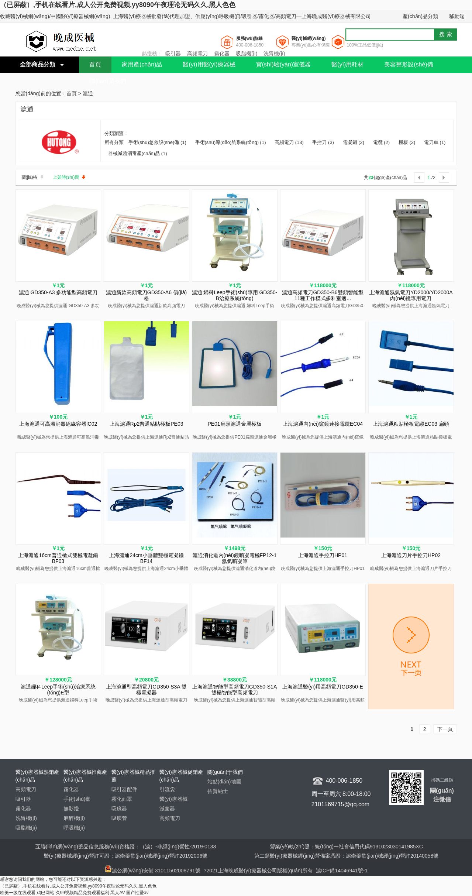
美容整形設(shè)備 (408, 64)
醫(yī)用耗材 (347, 64)
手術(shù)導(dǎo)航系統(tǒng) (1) (230, 142)
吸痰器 (119, 808)
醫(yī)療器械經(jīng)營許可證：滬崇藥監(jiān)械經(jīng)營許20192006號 (125, 856)
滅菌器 (167, 808)
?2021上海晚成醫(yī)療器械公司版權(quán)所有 (259, 870)
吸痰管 (119, 818)
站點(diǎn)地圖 (224, 782)
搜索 (446, 34)
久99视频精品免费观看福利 (82, 892)
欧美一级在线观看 (17, 892)
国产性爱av (137, 892)
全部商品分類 (37, 64)
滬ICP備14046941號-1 (342, 870)
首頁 (95, 64)
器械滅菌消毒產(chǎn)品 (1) (137, 153)
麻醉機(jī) (74, 818)
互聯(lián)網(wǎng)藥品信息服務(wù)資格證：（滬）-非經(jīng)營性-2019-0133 (125, 846)
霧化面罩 (121, 799)
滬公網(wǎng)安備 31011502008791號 (152, 870)
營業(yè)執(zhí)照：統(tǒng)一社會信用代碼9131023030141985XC (346, 846)
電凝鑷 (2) (354, 142)
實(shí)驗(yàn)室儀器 (283, 64)
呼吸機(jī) (74, 828)
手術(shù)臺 (77, 799)
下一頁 (445, 729)
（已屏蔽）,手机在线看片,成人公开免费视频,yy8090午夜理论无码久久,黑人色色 (117, 4)
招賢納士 (217, 791)
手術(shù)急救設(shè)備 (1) (157, 142)
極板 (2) (407, 142)
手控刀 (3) (323, 142)
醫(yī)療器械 (173, 799)
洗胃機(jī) (274, 53)
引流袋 (167, 789)
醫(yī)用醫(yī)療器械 (209, 64)
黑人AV (117, 892)
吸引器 (173, 53)
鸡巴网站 (45, 892)
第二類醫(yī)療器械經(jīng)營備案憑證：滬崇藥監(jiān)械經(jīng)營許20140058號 (346, 856)
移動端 (457, 16)
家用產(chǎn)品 (142, 64)
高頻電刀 (197, 53)
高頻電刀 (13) (289, 142)
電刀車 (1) (435, 142)
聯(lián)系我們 (107, 81)
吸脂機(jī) (246, 53)
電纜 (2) (381, 142)
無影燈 (71, 808)
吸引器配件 (124, 789)
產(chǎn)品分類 (420, 16)
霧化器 (222, 53)
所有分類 (114, 142)
